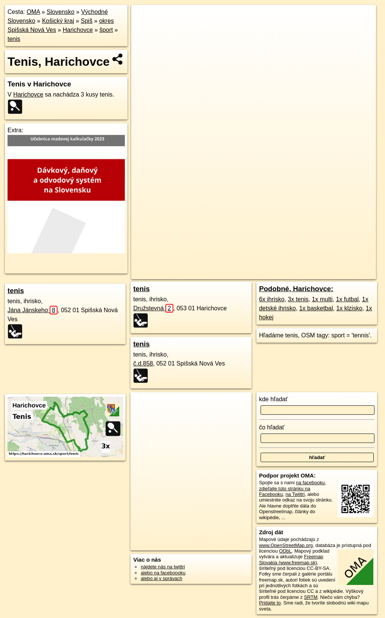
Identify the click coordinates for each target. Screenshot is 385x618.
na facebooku (310, 482)
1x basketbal (316, 308)
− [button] (144, 29)
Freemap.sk (277, 273)
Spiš (86, 21)
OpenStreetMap (238, 273)
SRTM (310, 597)
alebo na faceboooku (163, 573)
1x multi (322, 299)
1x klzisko (349, 308)
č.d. (143, 363)
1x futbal (347, 299)
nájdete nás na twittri (163, 567)
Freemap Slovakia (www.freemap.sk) (291, 559)
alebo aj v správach (161, 578)
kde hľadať (273, 399)
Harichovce (78, 30)
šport (106, 30)
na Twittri (295, 494)
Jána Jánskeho (33, 310)
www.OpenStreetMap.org (286, 545)
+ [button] (144, 17)
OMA (33, 12)
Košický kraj (58, 21)
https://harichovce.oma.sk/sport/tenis (337, 273)
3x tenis (298, 299)
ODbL (285, 551)
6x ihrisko (272, 299)
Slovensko (60, 12)
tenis (14, 39)
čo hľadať (272, 427)
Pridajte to (270, 603)
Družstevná (153, 308)
